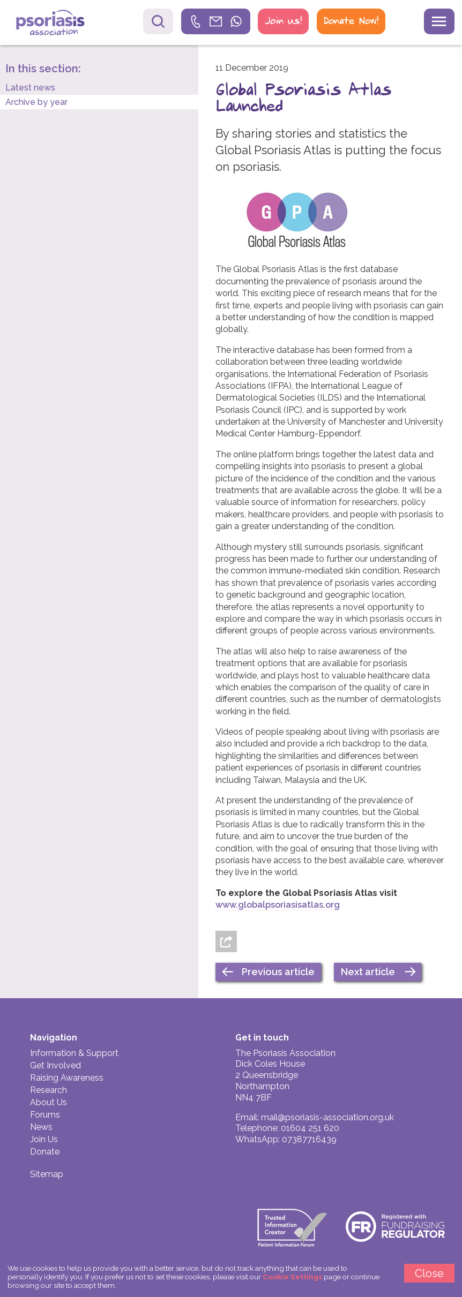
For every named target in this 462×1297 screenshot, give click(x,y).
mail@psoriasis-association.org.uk (327, 1117)
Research (48, 1090)
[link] (216, 21)
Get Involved (55, 1065)
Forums (45, 1115)
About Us (48, 1102)
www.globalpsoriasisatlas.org (277, 905)
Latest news (30, 87)
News (41, 1127)
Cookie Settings (292, 1276)
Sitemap (46, 1174)
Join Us (44, 1139)
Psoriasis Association (58, 24)
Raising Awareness (66, 1078)
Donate (44, 1152)
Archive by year (36, 102)
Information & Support (74, 1053)
